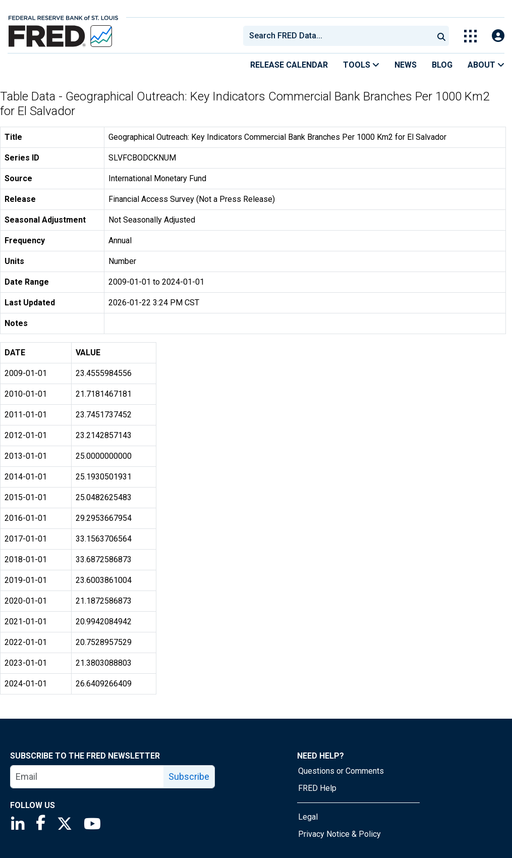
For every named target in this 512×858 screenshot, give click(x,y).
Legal (308, 817)
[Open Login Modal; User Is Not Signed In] (498, 36)
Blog (442, 65)
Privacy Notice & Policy (339, 834)
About (486, 65)
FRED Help (317, 788)
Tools (361, 65)
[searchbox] (340, 36)
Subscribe (188, 776)
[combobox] (337, 36)
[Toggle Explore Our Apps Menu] (470, 36)
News (405, 65)
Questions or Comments (341, 771)
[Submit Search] (441, 36)
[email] (87, 777)
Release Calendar (289, 65)
